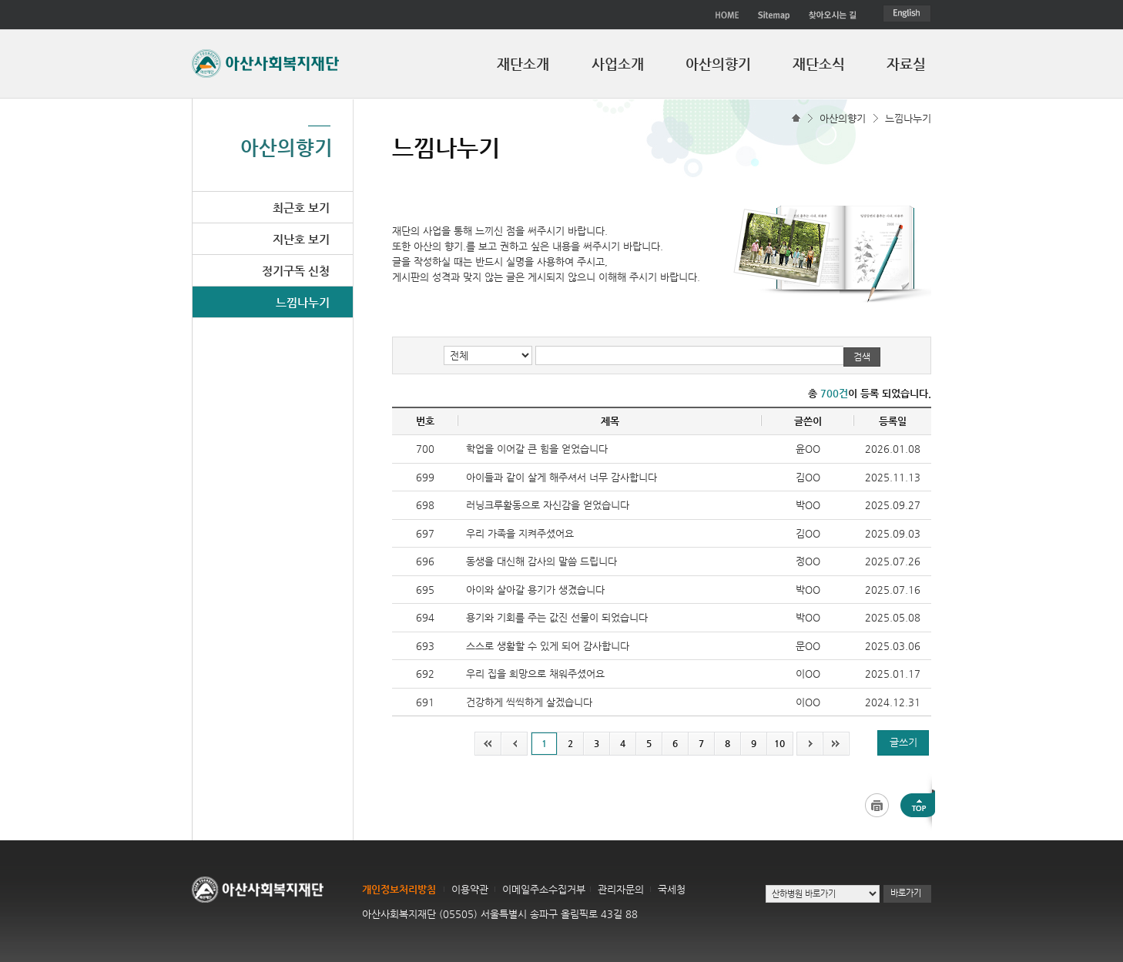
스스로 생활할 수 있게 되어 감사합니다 (547, 646)
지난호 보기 (301, 239)
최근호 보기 (301, 207)
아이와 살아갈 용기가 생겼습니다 (535, 589)
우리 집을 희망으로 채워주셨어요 (535, 673)
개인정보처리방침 (399, 889)
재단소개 (523, 63)
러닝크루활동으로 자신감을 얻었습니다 (547, 505)
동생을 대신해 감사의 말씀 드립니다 (541, 561)
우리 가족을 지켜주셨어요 (520, 533)
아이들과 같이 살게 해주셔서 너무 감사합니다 (561, 477)
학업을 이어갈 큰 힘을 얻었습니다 (537, 448)
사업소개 (618, 63)
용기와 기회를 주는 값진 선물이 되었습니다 (557, 617)
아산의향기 (718, 63)
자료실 (906, 63)
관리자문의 (621, 889)
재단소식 (819, 63)
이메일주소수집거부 (543, 889)
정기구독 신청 (296, 270)
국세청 (672, 889)
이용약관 (469, 889)
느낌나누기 (908, 118)
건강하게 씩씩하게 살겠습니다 (529, 702)
